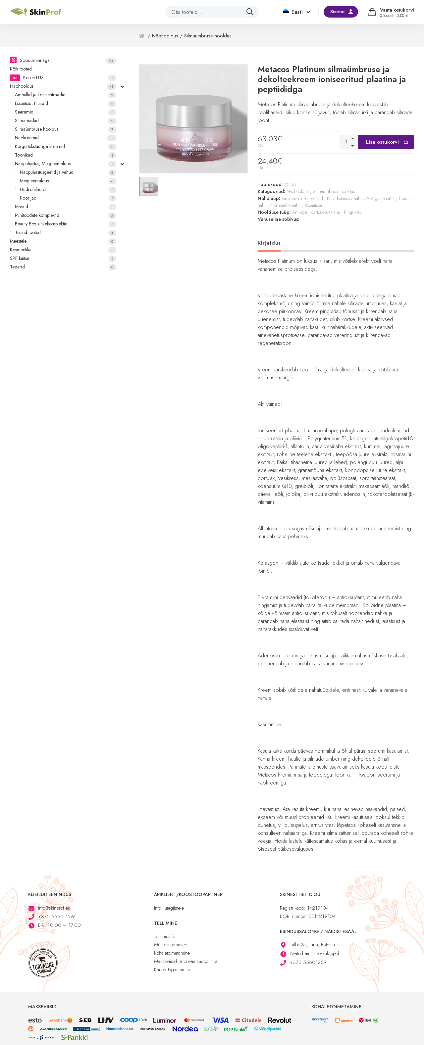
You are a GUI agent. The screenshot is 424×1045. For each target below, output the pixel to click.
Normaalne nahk (285, 205)
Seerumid (65, 112)
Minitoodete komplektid (65, 215)
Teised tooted (65, 232)
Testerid (63, 266)
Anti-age (299, 212)
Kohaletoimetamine (172, 953)
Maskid (65, 206)
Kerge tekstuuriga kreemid (65, 146)
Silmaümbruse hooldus (65, 129)
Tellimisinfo (164, 936)
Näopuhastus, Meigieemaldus (65, 163)
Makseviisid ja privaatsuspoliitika (186, 961)
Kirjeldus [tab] (269, 243)
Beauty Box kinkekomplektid (65, 223)
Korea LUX (63, 77)
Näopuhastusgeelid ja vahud (68, 172)
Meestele (63, 241)
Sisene (337, 11)
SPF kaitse (63, 258)
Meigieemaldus (68, 180)
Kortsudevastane (325, 212)
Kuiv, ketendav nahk (344, 198)
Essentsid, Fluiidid (65, 103)
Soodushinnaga (68, 60)
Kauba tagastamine (172, 969)
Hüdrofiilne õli (68, 189)
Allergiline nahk (380, 198)
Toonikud (65, 155)
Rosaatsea (313, 205)
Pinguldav (353, 212)
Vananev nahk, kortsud (302, 198)
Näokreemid (65, 137)
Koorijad (68, 198)
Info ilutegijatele (169, 908)
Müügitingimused (170, 944)
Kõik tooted (21, 69)
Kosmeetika (63, 249)
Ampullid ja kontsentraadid (65, 94)
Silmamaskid (65, 120)
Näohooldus (63, 86)
